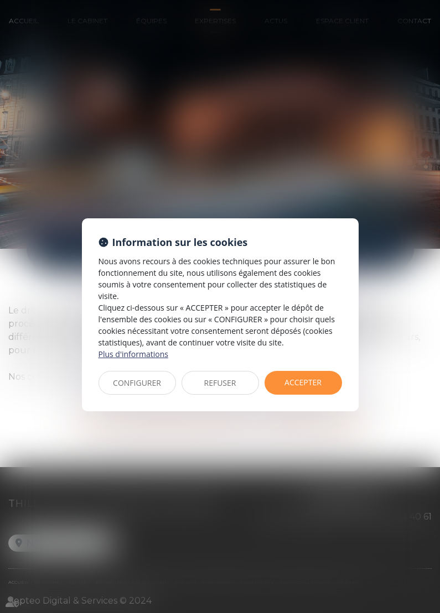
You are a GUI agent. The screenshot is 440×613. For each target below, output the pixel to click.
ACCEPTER (303, 382)
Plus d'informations (133, 354)
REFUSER (220, 383)
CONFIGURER (137, 383)
